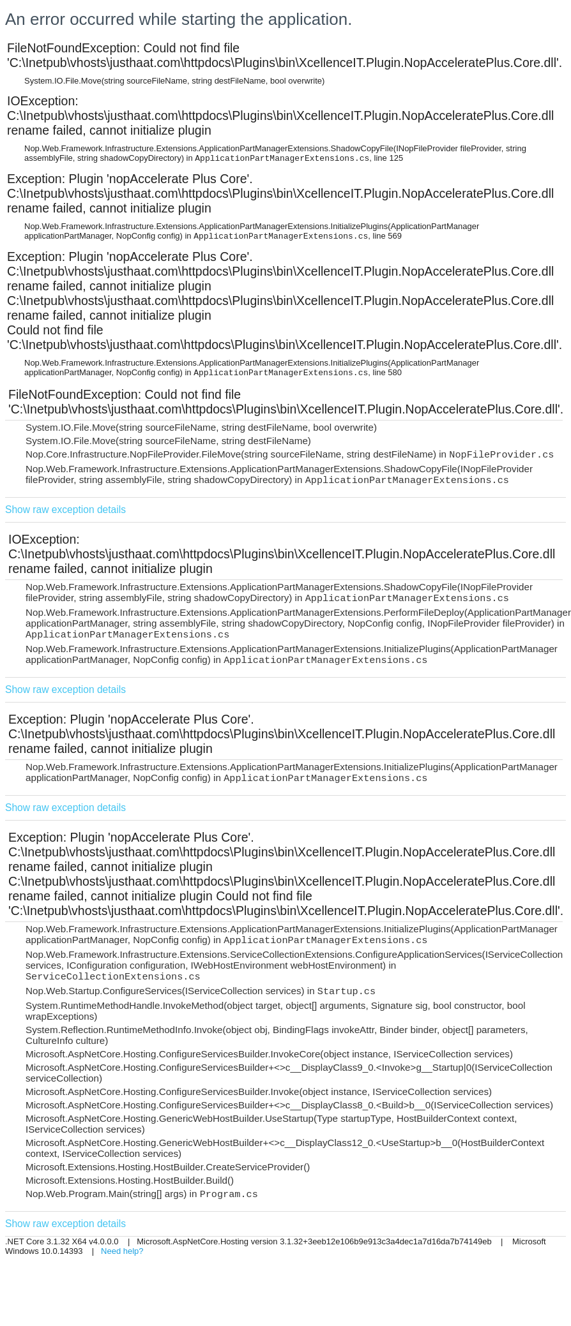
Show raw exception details (65, 509)
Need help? (122, 1251)
